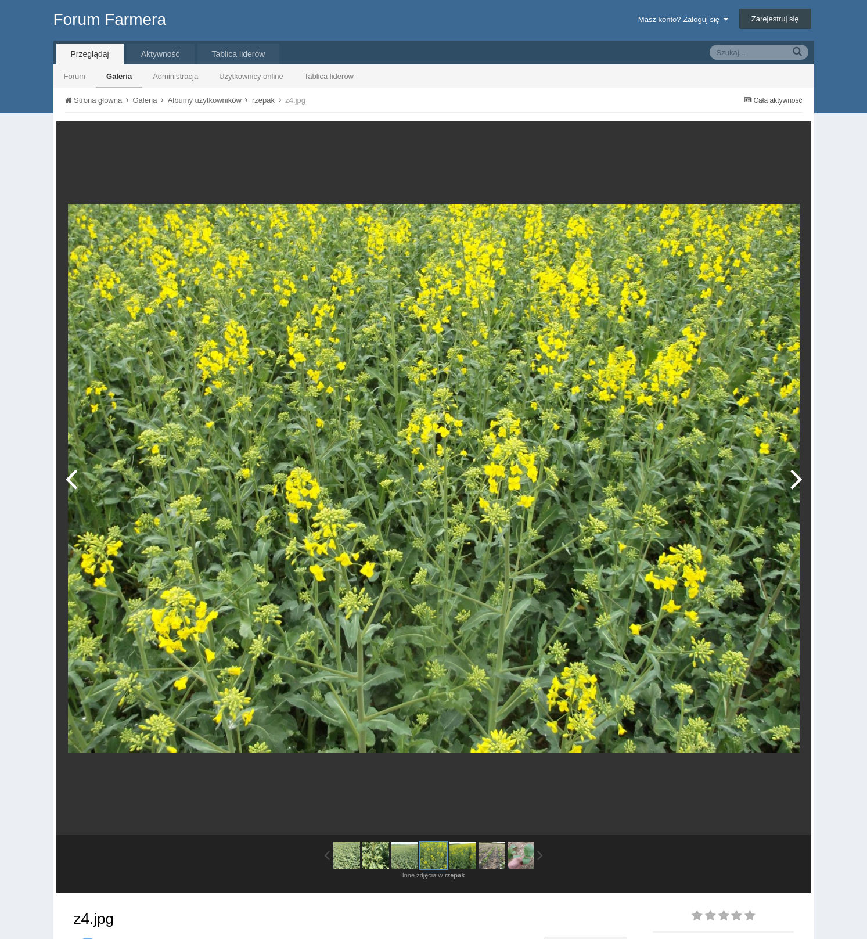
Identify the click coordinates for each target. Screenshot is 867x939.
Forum (75, 76)
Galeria (119, 76)
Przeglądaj (90, 54)
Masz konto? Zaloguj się (683, 19)
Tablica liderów (329, 76)
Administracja (175, 76)
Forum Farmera (109, 19)
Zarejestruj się (775, 19)
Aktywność (160, 54)
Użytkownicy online (251, 76)
